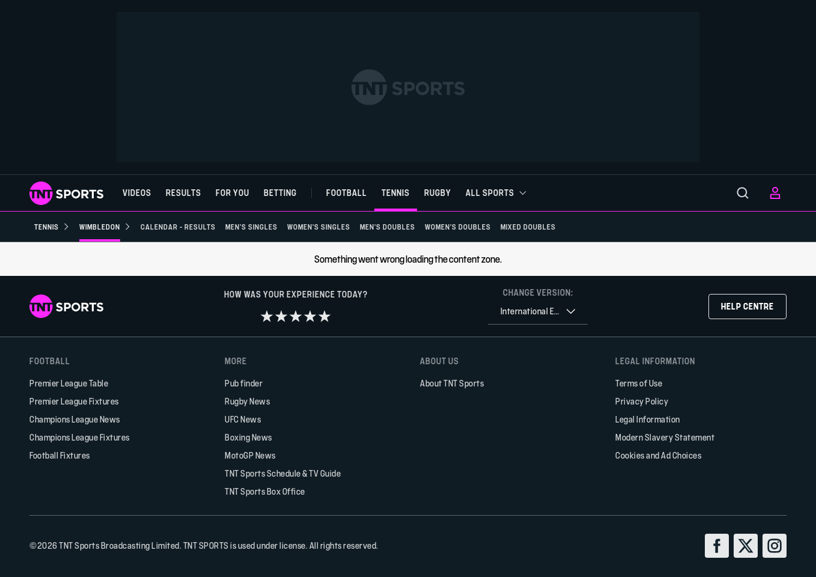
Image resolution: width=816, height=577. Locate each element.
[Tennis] (52, 227)
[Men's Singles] (251, 227)
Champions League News (74, 419)
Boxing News (248, 437)
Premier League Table (68, 383)
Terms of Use (638, 383)
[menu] (742, 193)
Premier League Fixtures (74, 401)
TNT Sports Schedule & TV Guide (283, 473)
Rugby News (247, 401)
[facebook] (717, 546)
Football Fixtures (59, 455)
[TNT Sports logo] (66, 193)
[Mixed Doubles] (528, 227)
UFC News (243, 419)
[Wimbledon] (105, 227)
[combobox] (538, 312)
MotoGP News (250, 455)
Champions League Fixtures (79, 437)
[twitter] (746, 546)
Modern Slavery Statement (664, 437)
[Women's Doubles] (458, 227)
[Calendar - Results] (178, 227)
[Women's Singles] (318, 227)
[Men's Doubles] (387, 227)
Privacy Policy (641, 401)
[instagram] (775, 546)
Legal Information (647, 419)
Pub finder (244, 383)
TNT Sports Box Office (265, 491)
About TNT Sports (452, 383)
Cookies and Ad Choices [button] (658, 455)
